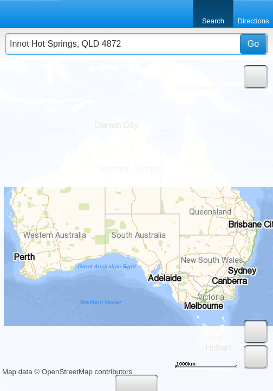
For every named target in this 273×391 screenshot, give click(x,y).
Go (253, 43)
